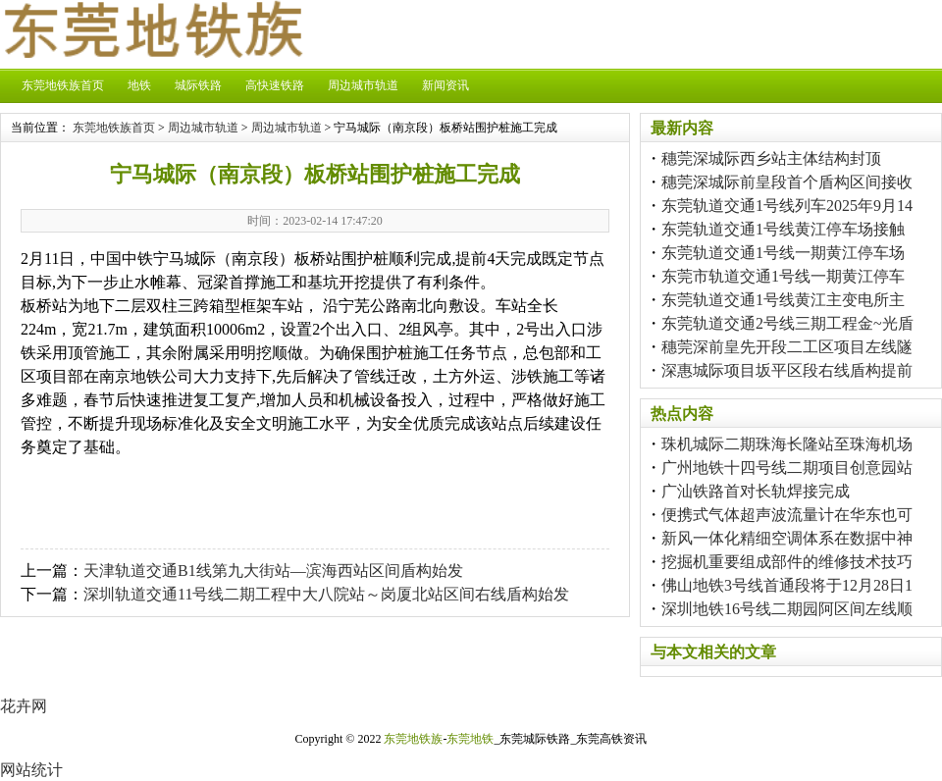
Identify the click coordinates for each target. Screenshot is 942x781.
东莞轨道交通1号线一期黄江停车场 (783, 252)
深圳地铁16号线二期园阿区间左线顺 (787, 608)
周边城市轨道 (363, 85)
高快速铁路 (274, 85)
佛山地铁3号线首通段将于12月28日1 (787, 585)
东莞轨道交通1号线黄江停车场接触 (783, 229)
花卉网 (23, 706)
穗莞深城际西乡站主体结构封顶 (771, 158)
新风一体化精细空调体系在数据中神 (787, 538)
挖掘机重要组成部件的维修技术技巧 (787, 561)
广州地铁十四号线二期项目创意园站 (787, 467)
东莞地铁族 (413, 739)
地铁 (139, 85)
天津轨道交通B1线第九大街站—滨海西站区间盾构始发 (273, 570)
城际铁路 (198, 85)
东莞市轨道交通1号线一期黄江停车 (783, 276)
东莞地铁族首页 (63, 85)
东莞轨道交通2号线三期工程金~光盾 (787, 323)
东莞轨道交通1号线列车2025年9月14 (787, 205)
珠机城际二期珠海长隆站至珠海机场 (787, 444)
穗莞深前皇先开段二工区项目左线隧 (787, 346)
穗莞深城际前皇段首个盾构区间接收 (787, 182)
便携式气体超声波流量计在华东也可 (787, 514)
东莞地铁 (470, 739)
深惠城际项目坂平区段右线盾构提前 (787, 370)
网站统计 (31, 769)
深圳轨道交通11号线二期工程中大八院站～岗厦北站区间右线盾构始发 (326, 594)
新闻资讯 (445, 85)
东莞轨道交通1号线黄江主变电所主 (783, 299)
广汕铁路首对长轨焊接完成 (755, 491)
